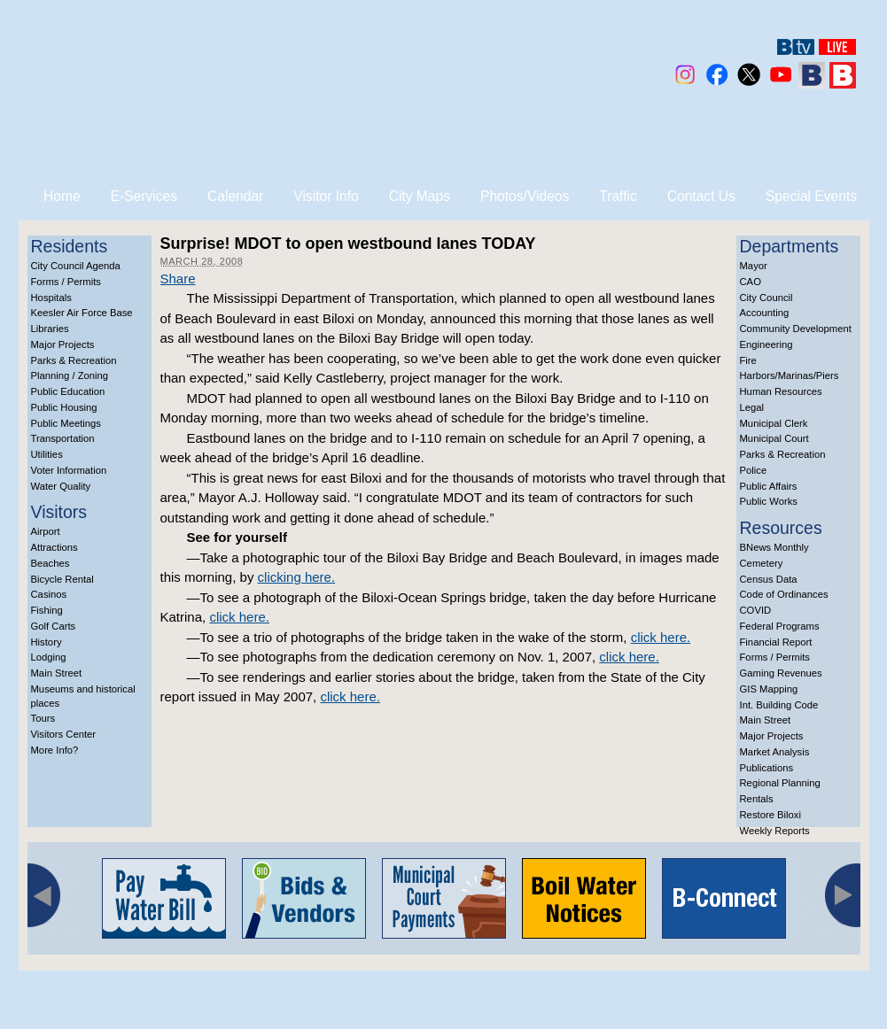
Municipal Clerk (774, 423)
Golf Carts (53, 626)
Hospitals (51, 297)
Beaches (50, 563)
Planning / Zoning (70, 375)
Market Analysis (775, 752)
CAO (750, 281)
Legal (752, 407)
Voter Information (69, 470)
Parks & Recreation (74, 360)
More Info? (55, 750)
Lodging (48, 657)
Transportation (63, 438)
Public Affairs (769, 486)
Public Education (68, 391)
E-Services (144, 196)
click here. (239, 616)
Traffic (617, 196)
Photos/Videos (524, 196)
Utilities (47, 454)
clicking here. (297, 576)
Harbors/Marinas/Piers (789, 375)
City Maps (419, 196)
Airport (45, 531)
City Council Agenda (76, 265)
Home (62, 196)
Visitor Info (325, 196)
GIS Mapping (769, 689)
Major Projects (63, 344)
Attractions (54, 547)
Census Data (769, 579)
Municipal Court (774, 438)
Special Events (811, 196)
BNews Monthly (774, 547)
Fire (748, 360)
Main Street (56, 673)
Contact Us (701, 196)
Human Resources (781, 391)
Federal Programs (780, 626)
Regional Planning (780, 783)
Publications (767, 767)
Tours (43, 718)
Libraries (50, 328)
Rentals (757, 798)
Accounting (765, 312)
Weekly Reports (775, 830)
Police (753, 470)
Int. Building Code (779, 705)
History (46, 642)
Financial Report (776, 642)
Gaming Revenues (781, 673)
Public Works (769, 501)
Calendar (235, 196)
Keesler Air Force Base (82, 312)
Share (178, 278)
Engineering (766, 344)
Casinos (49, 594)
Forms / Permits (66, 281)
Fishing (47, 610)
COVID (756, 610)
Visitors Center (64, 734)
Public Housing (64, 407)
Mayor (753, 265)
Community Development (796, 328)
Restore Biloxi (770, 814)
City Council (766, 297)
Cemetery (761, 563)
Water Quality (61, 486)
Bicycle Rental (62, 579)
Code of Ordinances (784, 594)
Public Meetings (66, 423)
